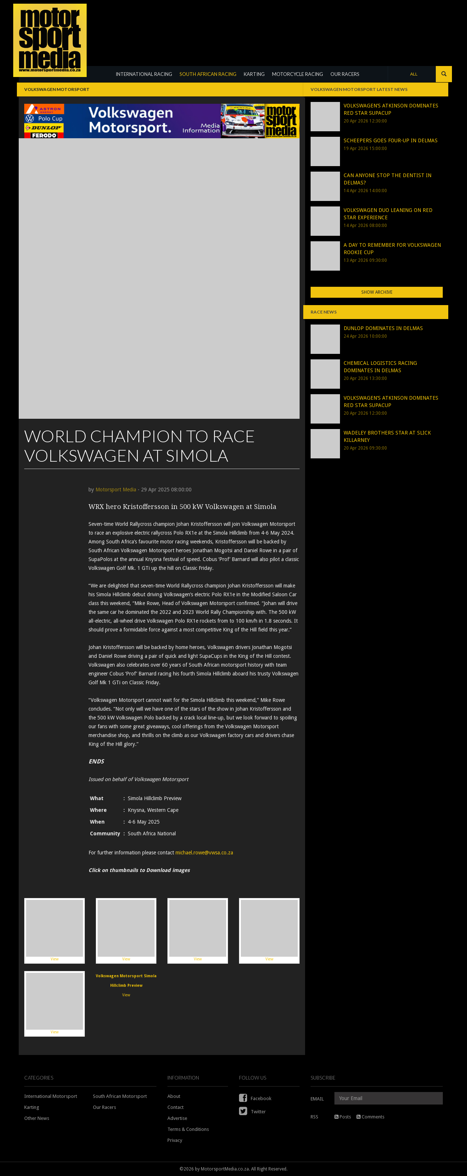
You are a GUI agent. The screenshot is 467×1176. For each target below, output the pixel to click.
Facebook (255, 1098)
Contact (175, 1107)
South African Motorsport (120, 1096)
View (54, 930)
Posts (342, 1117)
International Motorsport (50, 1096)
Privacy (174, 1140)
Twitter (252, 1111)
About (173, 1096)
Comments (370, 1117)
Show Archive (376, 292)
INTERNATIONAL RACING (144, 74)
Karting (31, 1107)
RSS (314, 1117)
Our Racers (104, 1107)
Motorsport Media (115, 489)
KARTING (254, 74)
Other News (36, 1118)
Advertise (177, 1118)
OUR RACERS (344, 74)
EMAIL (317, 1099)
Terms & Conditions (188, 1129)
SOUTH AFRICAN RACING (208, 74)
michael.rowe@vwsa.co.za (204, 853)
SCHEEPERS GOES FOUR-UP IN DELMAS (391, 140)
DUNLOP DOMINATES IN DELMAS (383, 328)
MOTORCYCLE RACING (297, 74)
